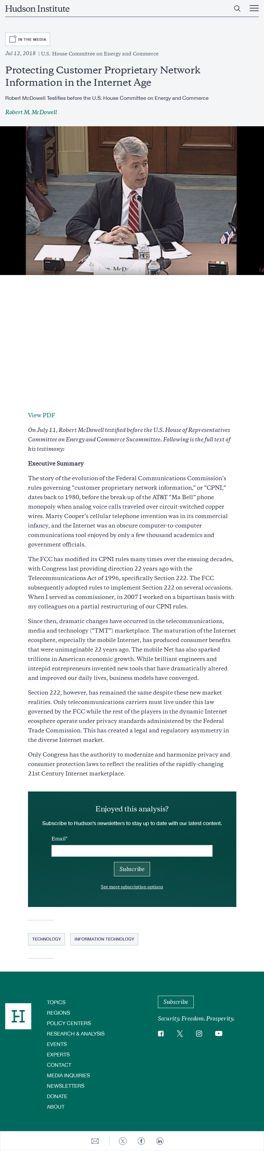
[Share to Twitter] (123, 1141)
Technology (46, 939)
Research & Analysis (75, 1033)
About (55, 1106)
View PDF (41, 415)
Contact (59, 1065)
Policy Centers (69, 1023)
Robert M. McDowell (31, 112)
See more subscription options (132, 886)
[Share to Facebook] (141, 1141)
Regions (58, 1012)
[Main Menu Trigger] (254, 8)
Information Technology (104, 939)
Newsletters (65, 1085)
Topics (56, 1002)
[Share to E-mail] (95, 1141)
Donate (57, 1096)
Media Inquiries (68, 1075)
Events (57, 1044)
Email (58, 839)
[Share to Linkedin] (160, 1141)
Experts (58, 1054)
